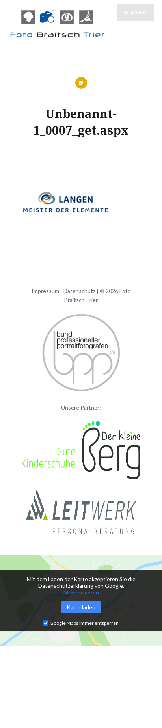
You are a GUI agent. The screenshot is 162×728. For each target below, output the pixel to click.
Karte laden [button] (81, 607)
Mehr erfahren (81, 592)
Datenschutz (79, 290)
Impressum (45, 290)
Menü (139, 12)
